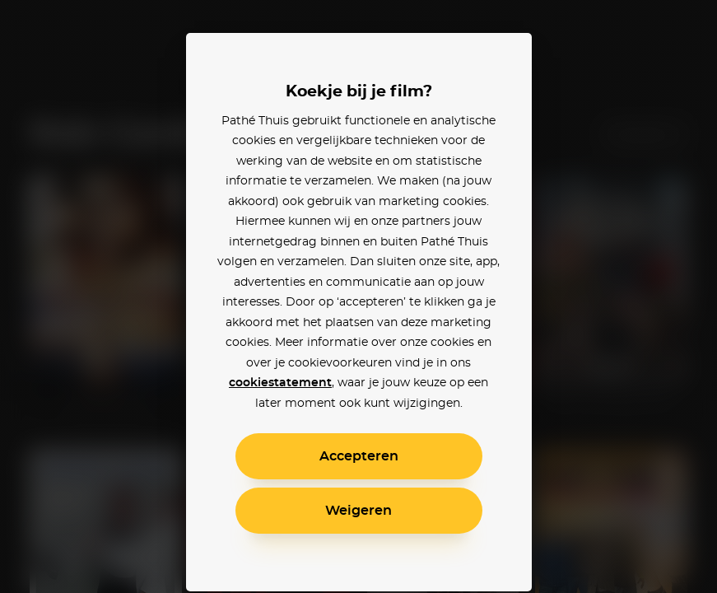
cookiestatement (280, 383)
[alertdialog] (358, 296)
